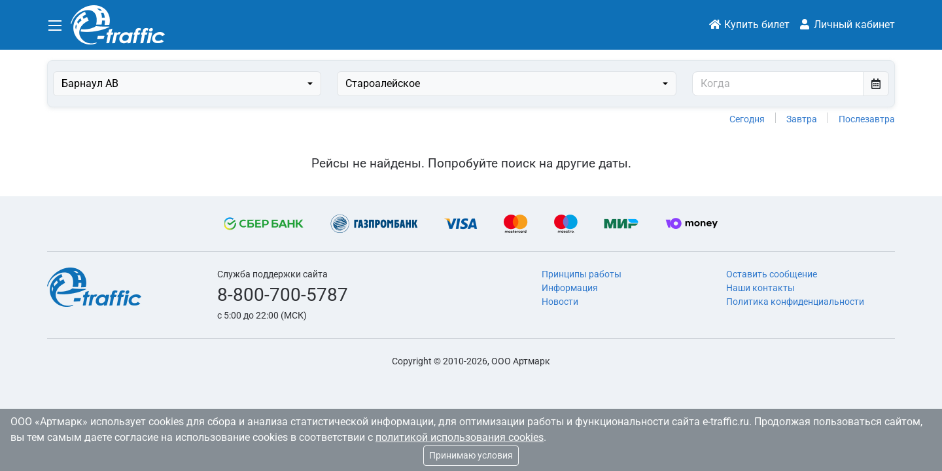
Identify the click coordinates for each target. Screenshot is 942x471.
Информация (570, 288)
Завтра (801, 119)
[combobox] (187, 83)
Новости (560, 301)
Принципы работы (581, 274)
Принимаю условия (471, 455)
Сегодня (747, 119)
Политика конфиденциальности (795, 301)
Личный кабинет (846, 24)
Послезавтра (867, 119)
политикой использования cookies (459, 437)
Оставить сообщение (771, 274)
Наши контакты (760, 288)
